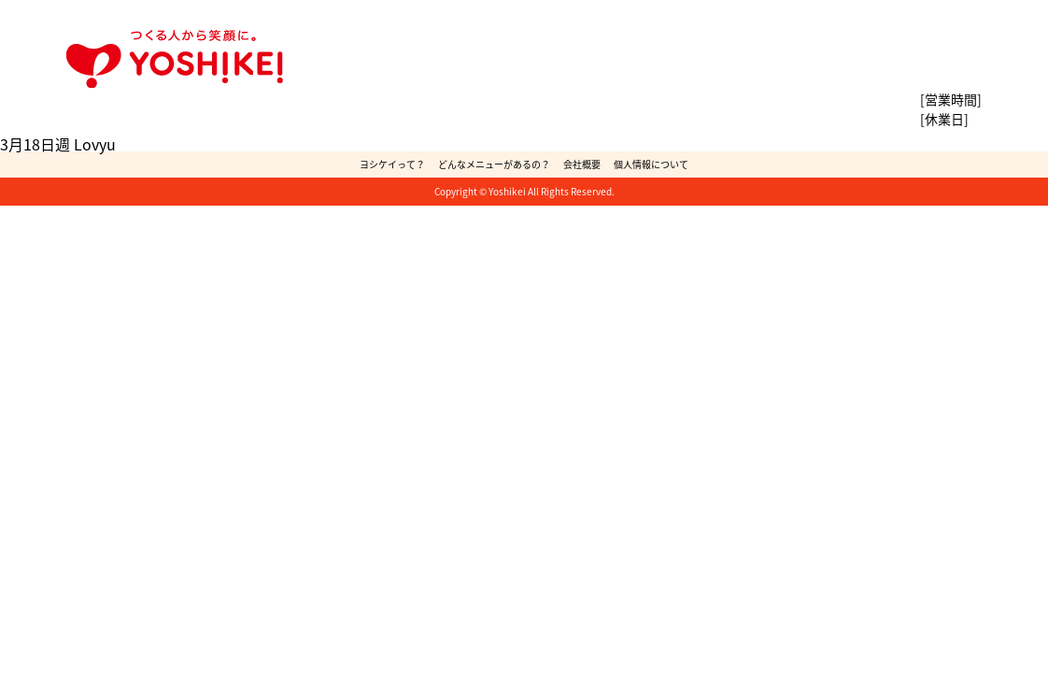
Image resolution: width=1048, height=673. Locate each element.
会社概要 (582, 164)
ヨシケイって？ (392, 164)
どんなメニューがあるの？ (494, 164)
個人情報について (651, 164)
